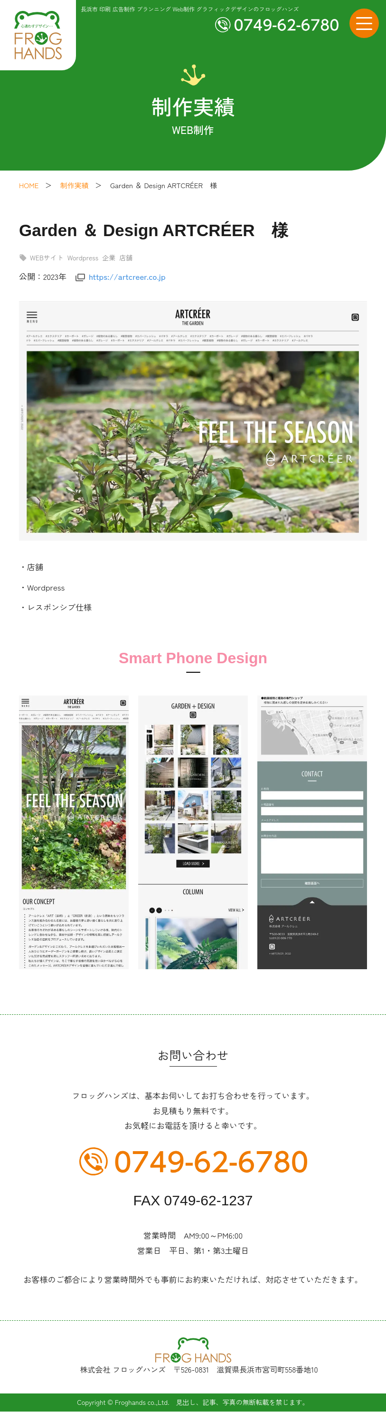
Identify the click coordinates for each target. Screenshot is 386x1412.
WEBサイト (47, 257)
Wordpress (82, 257)
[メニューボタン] (364, 23)
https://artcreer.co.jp (127, 276)
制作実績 (74, 185)
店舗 (125, 257)
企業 (108, 257)
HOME (28, 185)
